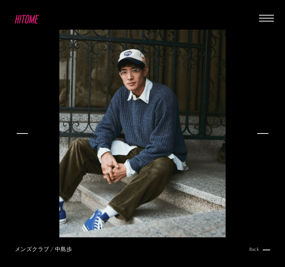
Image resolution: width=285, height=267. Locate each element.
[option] (142, 133)
